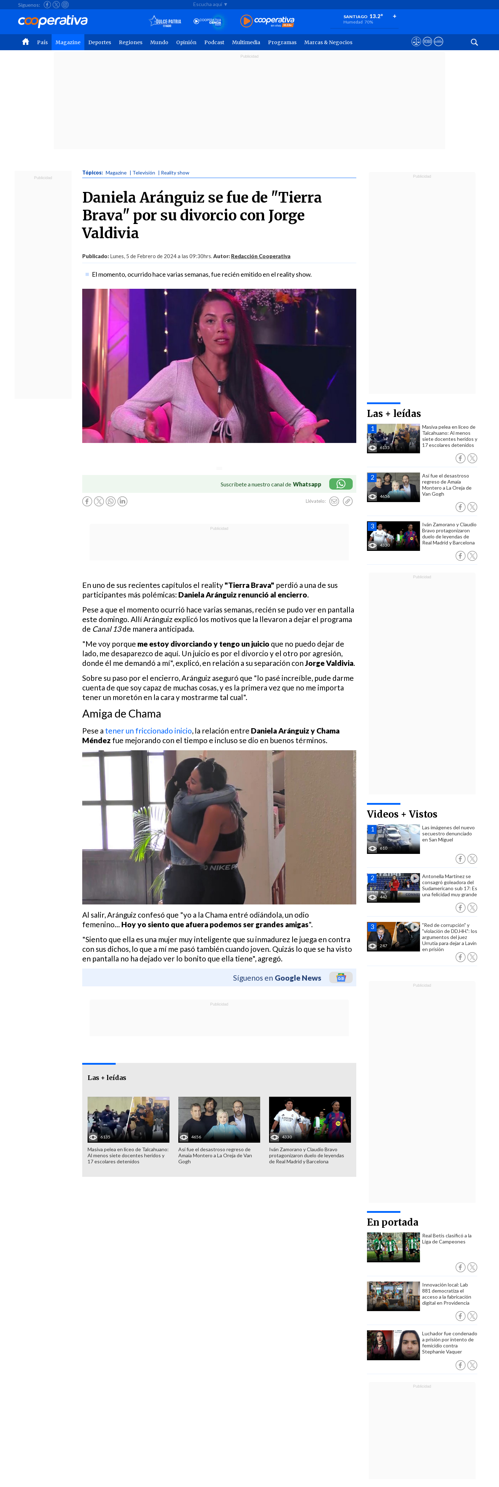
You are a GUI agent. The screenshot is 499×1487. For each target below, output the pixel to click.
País (42, 42)
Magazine (68, 42)
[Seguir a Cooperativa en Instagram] (65, 4)
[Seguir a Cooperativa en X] (56, 4)
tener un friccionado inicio (148, 730)
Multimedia (246, 42)
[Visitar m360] (427, 48)
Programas (282, 42)
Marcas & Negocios (328, 42)
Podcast (214, 42)
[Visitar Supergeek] (438, 48)
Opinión (186, 42)
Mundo (159, 42)
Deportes (99, 42)
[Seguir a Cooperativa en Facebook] (47, 4)
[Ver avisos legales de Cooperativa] (416, 48)
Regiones (130, 42)
